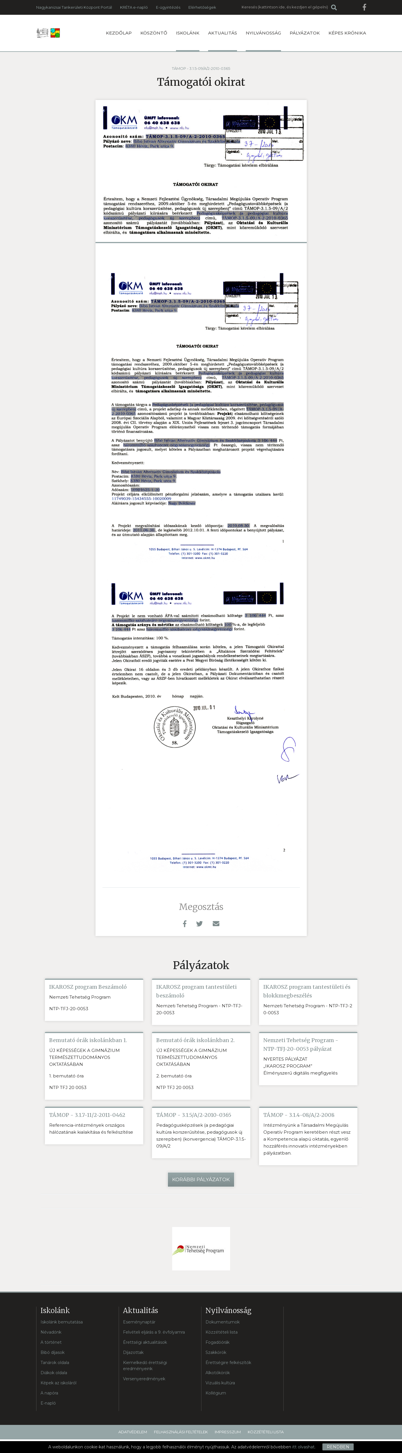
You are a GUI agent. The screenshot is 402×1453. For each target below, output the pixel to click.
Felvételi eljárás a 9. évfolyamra (154, 1332)
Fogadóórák (217, 1342)
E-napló (48, 1403)
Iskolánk (187, 40)
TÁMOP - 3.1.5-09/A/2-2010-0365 (201, 68)
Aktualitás (222, 40)
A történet (51, 1342)
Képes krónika (347, 33)
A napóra (49, 1393)
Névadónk (51, 1332)
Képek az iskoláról (58, 1382)
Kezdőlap (119, 33)
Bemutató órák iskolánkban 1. (88, 1040)
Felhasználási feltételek (181, 1432)
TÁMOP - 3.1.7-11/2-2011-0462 (87, 1115)
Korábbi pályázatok (201, 1179)
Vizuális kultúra (220, 1382)
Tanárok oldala (55, 1362)
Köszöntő (153, 33)
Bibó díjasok (53, 1352)
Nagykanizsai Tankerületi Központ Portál (74, 7)
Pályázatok (305, 33)
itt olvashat (303, 1447)
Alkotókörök (217, 1372)
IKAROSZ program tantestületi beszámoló (196, 991)
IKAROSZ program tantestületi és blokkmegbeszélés (306, 991)
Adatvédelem (132, 1432)
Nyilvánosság (263, 40)
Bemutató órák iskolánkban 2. (195, 1040)
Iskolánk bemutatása (62, 1322)
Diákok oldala (54, 1372)
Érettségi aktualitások (145, 1342)
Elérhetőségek (202, 7)
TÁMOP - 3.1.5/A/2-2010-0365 (193, 1115)
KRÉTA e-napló (134, 7)
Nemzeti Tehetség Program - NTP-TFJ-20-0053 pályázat (300, 1044)
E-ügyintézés (168, 7)
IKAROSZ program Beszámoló (88, 987)
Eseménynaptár (139, 1322)
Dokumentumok (222, 1322)
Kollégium (215, 1393)
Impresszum (228, 1432)
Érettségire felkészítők (228, 1362)
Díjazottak (133, 1352)
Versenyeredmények (144, 1378)
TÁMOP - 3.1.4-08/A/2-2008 (299, 1115)
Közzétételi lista (221, 1332)
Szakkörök (215, 1352)
